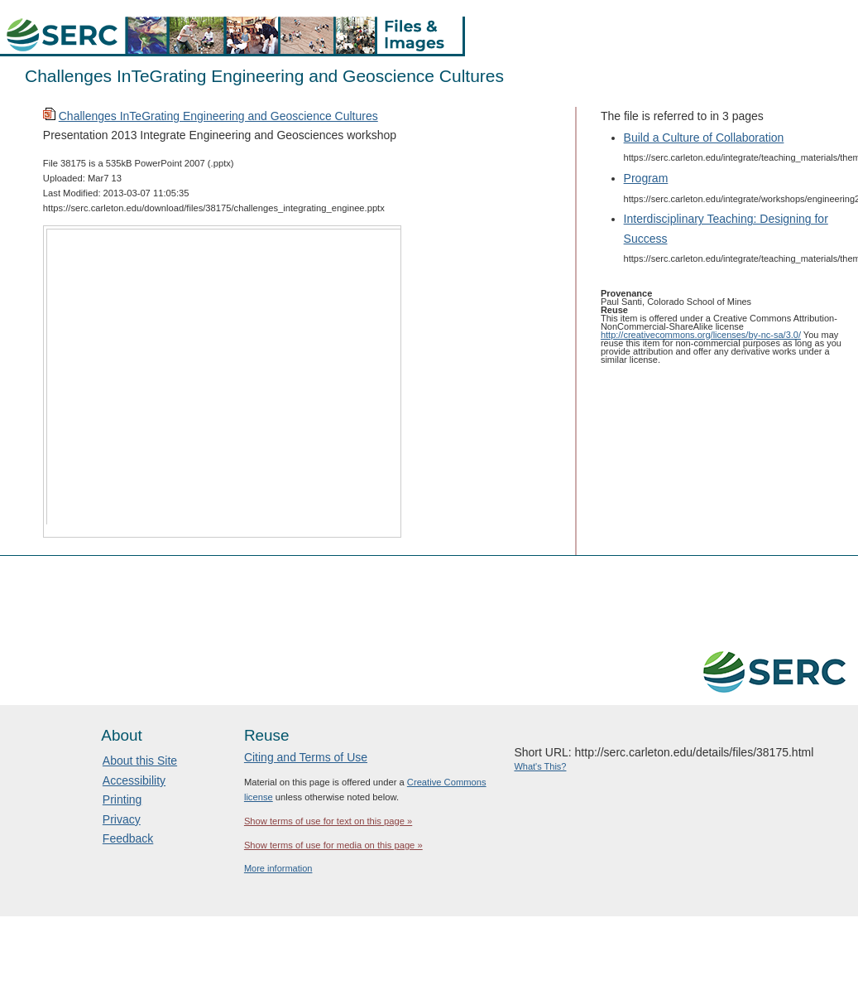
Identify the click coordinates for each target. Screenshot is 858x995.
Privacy (122, 819)
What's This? (540, 766)
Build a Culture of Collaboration (704, 137)
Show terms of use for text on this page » (328, 821)
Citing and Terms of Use (305, 757)
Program (646, 178)
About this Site (140, 760)
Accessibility (134, 780)
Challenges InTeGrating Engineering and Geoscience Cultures (218, 116)
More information (278, 868)
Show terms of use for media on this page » (333, 845)
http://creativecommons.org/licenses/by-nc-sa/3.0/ (701, 335)
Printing (122, 799)
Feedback (128, 838)
